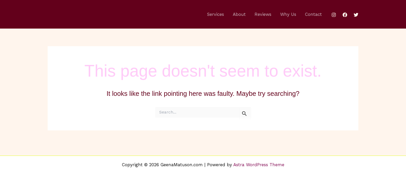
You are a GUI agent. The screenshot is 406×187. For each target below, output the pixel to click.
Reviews (263, 14)
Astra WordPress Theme (258, 164)
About (239, 14)
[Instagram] (333, 14)
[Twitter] (356, 14)
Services (215, 14)
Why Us (288, 14)
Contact (313, 14)
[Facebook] (345, 14)
